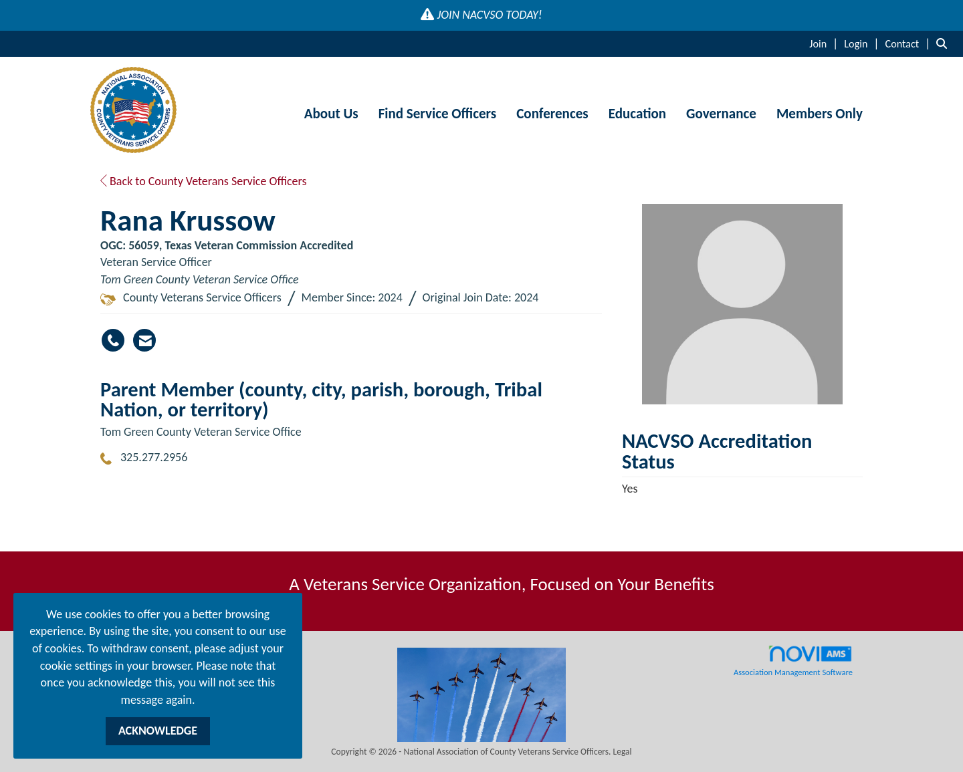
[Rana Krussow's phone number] (113, 340)
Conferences (552, 113)
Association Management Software (793, 661)
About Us (331, 113)
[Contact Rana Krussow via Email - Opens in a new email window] (144, 340)
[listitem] (825, 43)
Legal (622, 751)
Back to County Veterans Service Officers (203, 181)
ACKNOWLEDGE (157, 730)
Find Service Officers (438, 113)
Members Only (819, 113)
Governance (721, 113)
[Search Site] (944, 43)
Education (637, 113)
